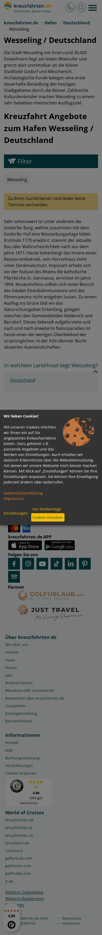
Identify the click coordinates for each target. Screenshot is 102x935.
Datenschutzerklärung (23, 492)
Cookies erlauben (48, 517)
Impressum (14, 498)
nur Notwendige (47, 509)
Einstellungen (16, 513)
